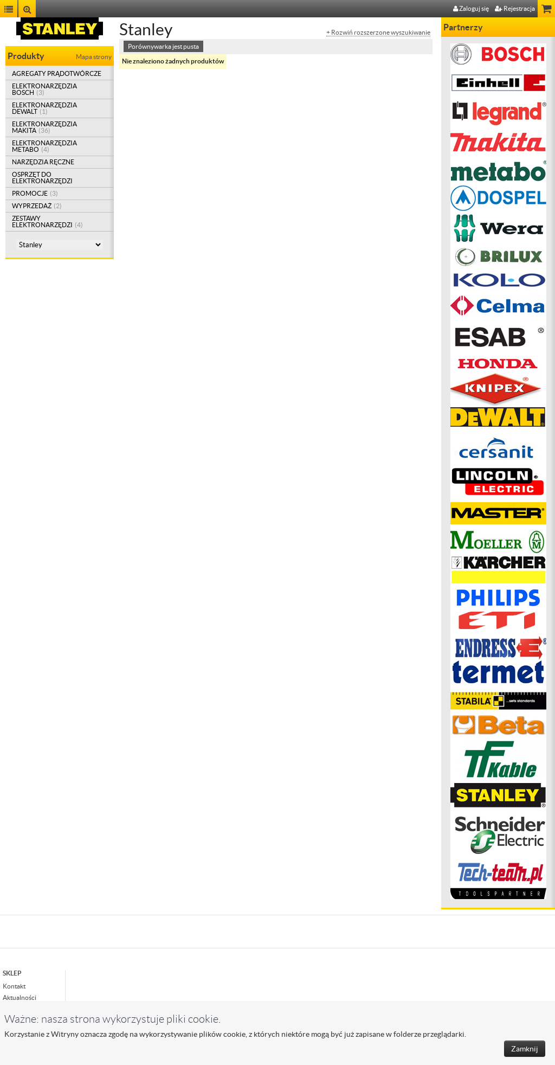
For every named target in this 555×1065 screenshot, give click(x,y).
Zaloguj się (471, 8)
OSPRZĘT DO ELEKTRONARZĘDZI (42, 177)
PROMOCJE (35, 193)
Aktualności (19, 997)
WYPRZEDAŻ (37, 205)
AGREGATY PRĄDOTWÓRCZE (56, 73)
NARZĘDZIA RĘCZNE (43, 161)
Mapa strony (94, 56)
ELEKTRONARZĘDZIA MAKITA (44, 127)
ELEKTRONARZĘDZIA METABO (44, 146)
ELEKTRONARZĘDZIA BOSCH (44, 89)
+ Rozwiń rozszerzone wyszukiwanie (378, 32)
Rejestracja (515, 8)
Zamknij (524, 1048)
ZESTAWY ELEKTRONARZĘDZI (47, 221)
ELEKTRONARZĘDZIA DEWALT (44, 108)
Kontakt (14, 986)
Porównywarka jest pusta (163, 46)
